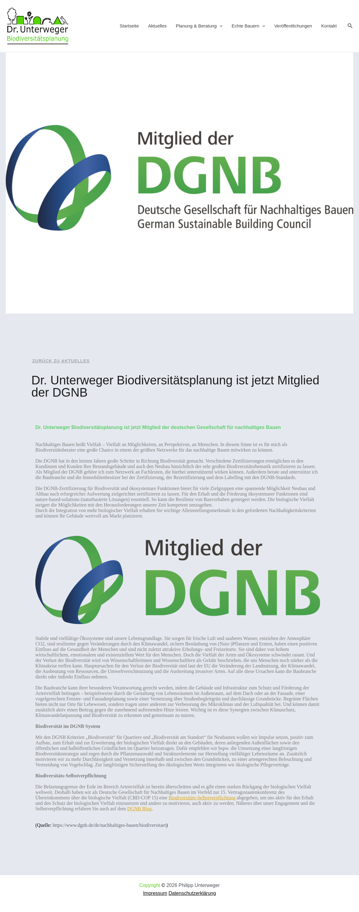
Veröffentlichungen (293, 25)
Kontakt (329, 25)
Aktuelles (157, 25)
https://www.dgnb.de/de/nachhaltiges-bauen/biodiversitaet (109, 825)
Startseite (129, 25)
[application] (219, 26)
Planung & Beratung (199, 26)
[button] (350, 26)
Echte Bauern (248, 26)
